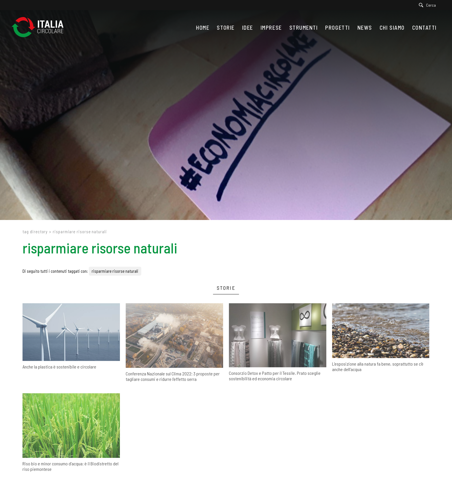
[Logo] (40, 27)
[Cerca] (429, 5)
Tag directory (35, 231)
